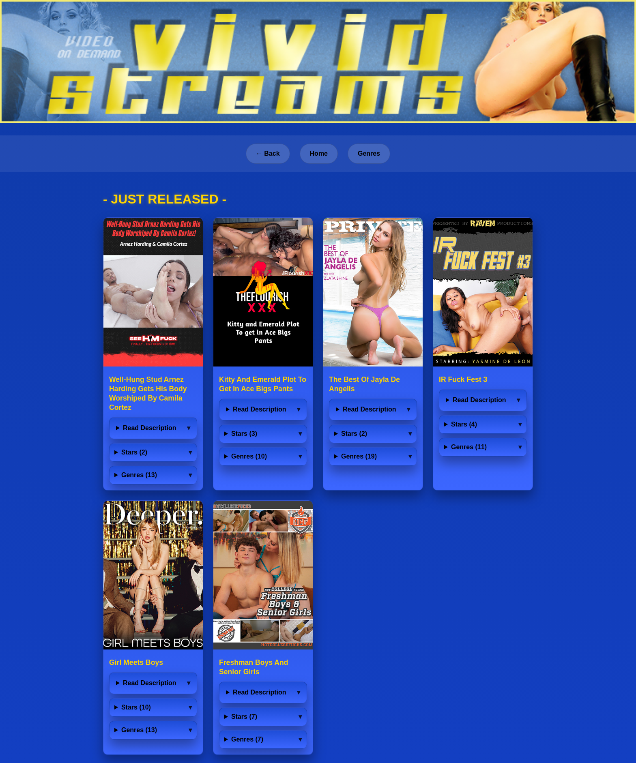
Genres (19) (359, 456)
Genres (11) (469, 447)
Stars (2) (134, 452)
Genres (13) (139, 475)
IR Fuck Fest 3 (463, 379)
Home (319, 153)
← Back (268, 153)
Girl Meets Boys (136, 662)
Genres (369, 153)
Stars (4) (464, 424)
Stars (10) (136, 707)
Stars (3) (244, 433)
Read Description (149, 427)
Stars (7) (244, 716)
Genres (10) (249, 456)
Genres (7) (247, 739)
